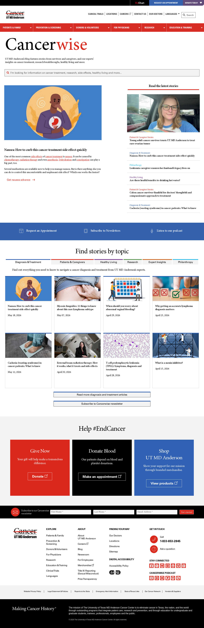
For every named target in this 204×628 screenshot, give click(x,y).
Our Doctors (155, 13)
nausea (68, 156)
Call (176, 539)
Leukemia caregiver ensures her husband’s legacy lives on (160, 168)
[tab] (163, 86)
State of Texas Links (132, 591)
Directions (114, 546)
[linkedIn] (173, 566)
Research (149, 27)
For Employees (85, 560)
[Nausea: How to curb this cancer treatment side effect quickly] (53, 119)
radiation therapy (28, 160)
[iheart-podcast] (173, 578)
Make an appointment (102, 477)
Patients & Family (12, 27)
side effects (36, 156)
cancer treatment (53, 156)
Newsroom (83, 554)
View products (164, 483)
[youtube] (162, 566)
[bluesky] (178, 566)
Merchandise (86, 565)
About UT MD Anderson (87, 537)
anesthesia (52, 160)
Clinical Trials (95, 13)
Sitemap (113, 551)
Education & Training (180, 27)
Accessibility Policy (118, 565)
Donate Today (193, 3)
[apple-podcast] (151, 578)
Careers (125, 13)
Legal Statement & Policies (58, 591)
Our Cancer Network (153, 591)
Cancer (46, 46)
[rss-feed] (178, 578)
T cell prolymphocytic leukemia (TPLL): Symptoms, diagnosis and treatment (124, 366)
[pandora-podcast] (167, 578)
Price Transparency (87, 579)
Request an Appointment (166, 3)
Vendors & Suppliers (173, 591)
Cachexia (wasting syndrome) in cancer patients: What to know (163, 208)
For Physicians (121, 27)
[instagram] (167, 566)
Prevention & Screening (48, 27)
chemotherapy (11, 160)
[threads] (183, 566)
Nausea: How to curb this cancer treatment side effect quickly (162, 156)
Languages (171, 13)
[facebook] (151, 566)
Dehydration (65, 160)
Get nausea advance (21, 179)
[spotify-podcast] (157, 578)
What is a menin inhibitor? (169, 363)
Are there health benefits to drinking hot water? (155, 180)
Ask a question (166, 550)
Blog (80, 549)
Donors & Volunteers (87, 27)
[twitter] (157, 566)
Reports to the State (82, 591)
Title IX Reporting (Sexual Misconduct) (88, 572)
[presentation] (163, 86)
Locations (114, 541)
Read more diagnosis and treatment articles (102, 394)
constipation (82, 160)
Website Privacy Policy (32, 591)
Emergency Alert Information (107, 591)
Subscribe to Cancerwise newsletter (102, 403)
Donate (40, 476)
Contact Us (140, 13)
